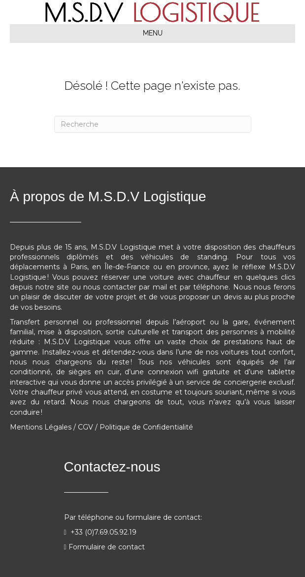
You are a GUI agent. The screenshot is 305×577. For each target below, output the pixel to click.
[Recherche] (152, 124)
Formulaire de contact (106, 546)
